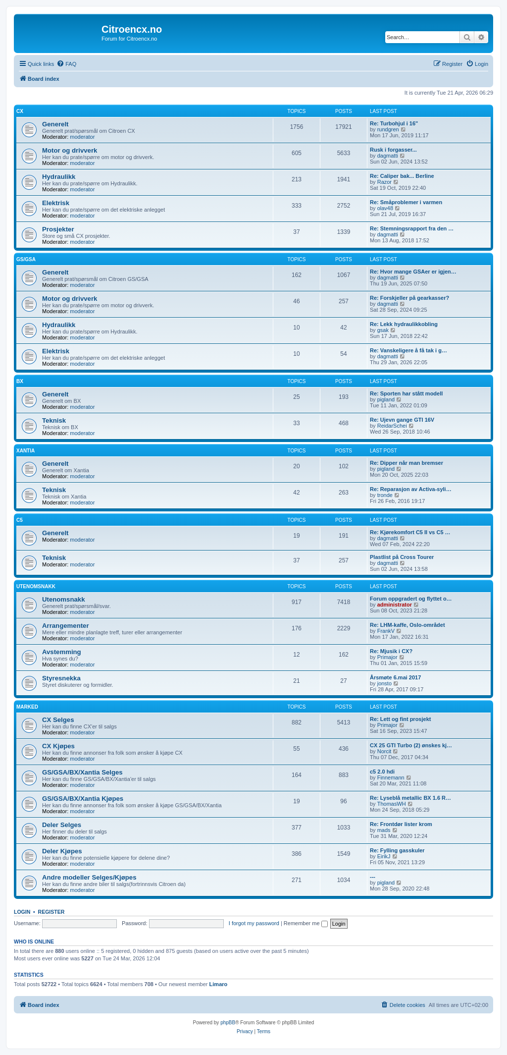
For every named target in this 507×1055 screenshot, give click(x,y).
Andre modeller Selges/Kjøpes (89, 877)
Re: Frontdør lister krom (401, 824)
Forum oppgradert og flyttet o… (411, 599)
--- (372, 877)
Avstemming (61, 652)
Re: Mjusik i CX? (391, 651)
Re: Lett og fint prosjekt (400, 719)
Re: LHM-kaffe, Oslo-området (407, 625)
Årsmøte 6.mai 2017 (395, 677)
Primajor (387, 657)
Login (22, 912)
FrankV (386, 631)
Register (51, 912)
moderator (82, 137)
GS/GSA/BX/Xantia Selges (82, 772)
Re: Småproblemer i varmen (406, 202)
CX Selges (58, 719)
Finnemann (391, 777)
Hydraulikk (58, 176)
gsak (383, 330)
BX (19, 381)
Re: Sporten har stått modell (406, 393)
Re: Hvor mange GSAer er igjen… (413, 272)
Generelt (55, 124)
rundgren (388, 129)
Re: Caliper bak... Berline (402, 176)
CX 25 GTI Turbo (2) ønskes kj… (411, 745)
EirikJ (384, 856)
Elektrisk (55, 203)
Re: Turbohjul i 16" (394, 123)
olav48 (385, 208)
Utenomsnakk (35, 586)
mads (384, 830)
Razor (384, 182)
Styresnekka (61, 678)
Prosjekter (58, 229)
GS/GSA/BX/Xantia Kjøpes (82, 798)
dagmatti (387, 156)
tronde (385, 495)
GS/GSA (26, 259)
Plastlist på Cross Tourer (402, 557)
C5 (19, 520)
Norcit (384, 751)
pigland (386, 399)
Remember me (306, 923)
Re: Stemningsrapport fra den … (412, 228)
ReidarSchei (392, 426)
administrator (394, 605)
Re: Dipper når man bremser (406, 463)
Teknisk (54, 420)
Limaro (218, 984)
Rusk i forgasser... (393, 150)
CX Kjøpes (58, 746)
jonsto (384, 683)
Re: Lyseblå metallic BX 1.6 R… (410, 798)
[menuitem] (66, 64)
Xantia (25, 450)
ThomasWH (391, 804)
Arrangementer (65, 625)
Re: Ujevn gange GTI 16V (402, 420)
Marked (27, 707)
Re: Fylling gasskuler (397, 850)
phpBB (227, 1022)
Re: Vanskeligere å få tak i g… (408, 350)
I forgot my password (254, 923)
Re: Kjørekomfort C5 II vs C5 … (410, 532)
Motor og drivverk (69, 150)
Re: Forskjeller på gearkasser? (409, 298)
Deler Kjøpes (62, 851)
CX (19, 111)
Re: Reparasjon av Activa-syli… (411, 489)
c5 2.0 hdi (382, 772)
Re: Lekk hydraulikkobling (404, 324)
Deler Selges (61, 825)
